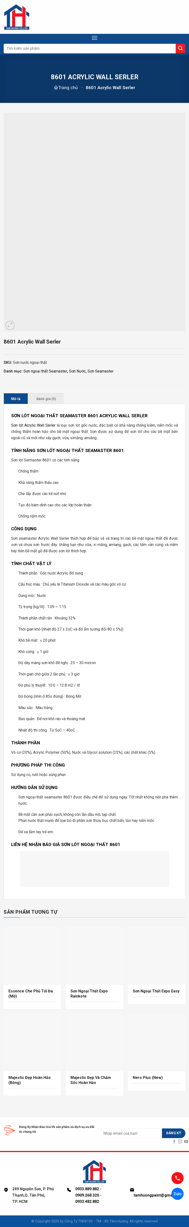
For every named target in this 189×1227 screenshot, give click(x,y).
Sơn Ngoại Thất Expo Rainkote (89, 993)
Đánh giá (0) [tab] (46, 399)
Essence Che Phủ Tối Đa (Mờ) (30, 993)
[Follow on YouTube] (186, 1142)
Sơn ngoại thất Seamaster (45, 371)
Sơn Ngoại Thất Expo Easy (156, 991)
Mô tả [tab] (16, 399)
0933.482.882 (87, 1201)
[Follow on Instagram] (180, 1142)
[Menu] (94, 38)
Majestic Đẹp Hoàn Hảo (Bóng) (29, 1080)
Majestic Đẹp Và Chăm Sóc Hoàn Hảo (90, 1080)
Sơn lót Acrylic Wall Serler (33, 425)
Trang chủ (68, 87)
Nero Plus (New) (148, 1077)
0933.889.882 (87, 1189)
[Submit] (180, 48)
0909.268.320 (87, 1195)
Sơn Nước (77, 371)
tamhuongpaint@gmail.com (158, 1195)
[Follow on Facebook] (174, 1142)
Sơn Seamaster (100, 371)
